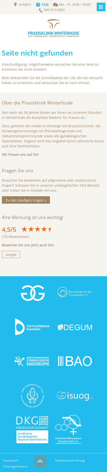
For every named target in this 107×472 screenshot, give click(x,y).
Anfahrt (25, 4)
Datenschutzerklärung (70, 460)
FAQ (45, 4)
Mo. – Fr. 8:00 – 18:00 (75, 4)
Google (10, 254)
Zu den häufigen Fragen (24, 200)
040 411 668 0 (54, 10)
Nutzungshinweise (15, 466)
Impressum (10, 460)
